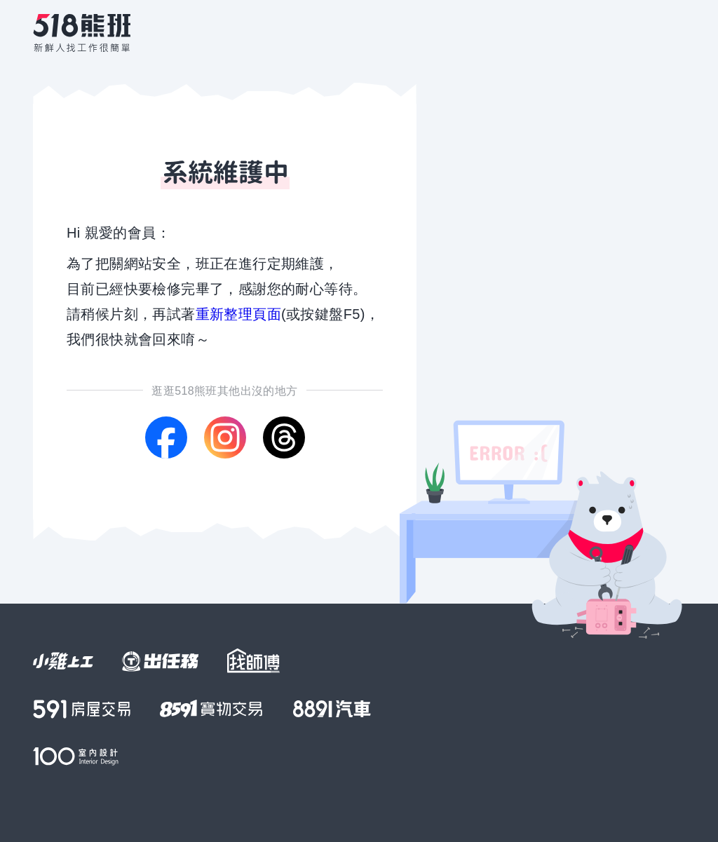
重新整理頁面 (238, 314)
